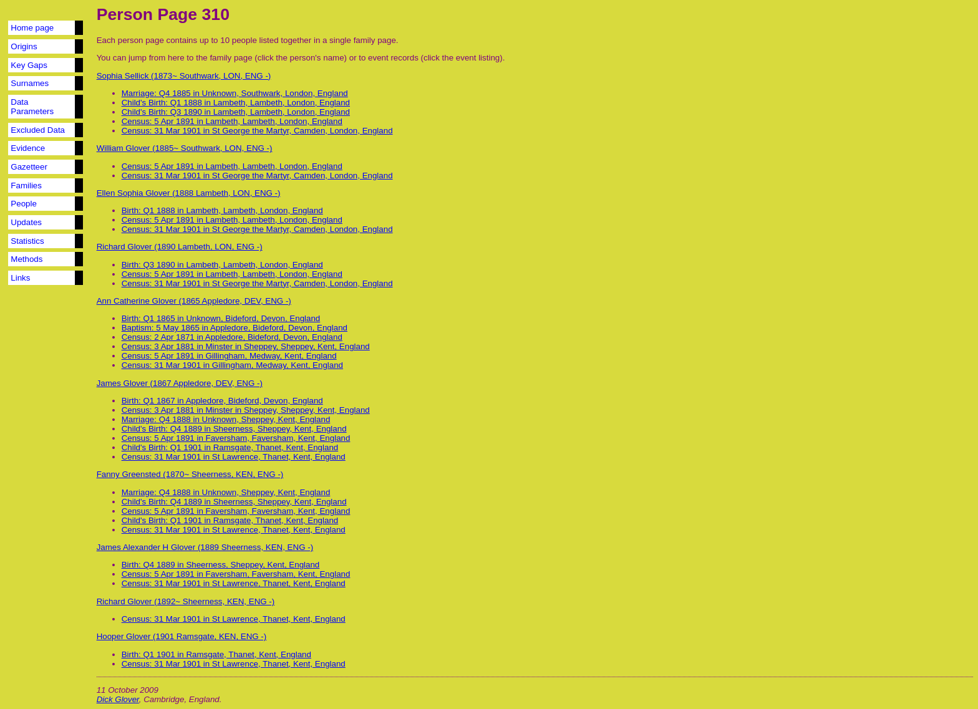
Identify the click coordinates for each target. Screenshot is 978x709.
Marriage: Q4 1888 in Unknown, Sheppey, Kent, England (226, 419)
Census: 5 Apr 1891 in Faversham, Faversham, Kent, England (236, 438)
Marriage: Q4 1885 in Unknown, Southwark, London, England (235, 93)
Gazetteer (29, 166)
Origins (24, 46)
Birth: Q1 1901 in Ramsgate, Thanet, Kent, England (216, 654)
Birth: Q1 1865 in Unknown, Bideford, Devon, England (221, 318)
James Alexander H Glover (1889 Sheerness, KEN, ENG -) (205, 547)
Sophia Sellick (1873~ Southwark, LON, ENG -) (184, 75)
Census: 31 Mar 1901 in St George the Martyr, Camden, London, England (257, 130)
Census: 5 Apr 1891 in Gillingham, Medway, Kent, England (229, 355)
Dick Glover (118, 699)
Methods (26, 259)
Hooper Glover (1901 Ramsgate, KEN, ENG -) (182, 636)
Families (26, 185)
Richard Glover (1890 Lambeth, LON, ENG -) (180, 246)
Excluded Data (38, 130)
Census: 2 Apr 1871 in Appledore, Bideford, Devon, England (232, 337)
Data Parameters (32, 106)
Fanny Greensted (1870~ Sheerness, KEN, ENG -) (190, 474)
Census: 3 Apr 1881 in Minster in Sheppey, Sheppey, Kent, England (246, 346)
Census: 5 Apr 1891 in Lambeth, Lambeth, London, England (232, 121)
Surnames (30, 83)
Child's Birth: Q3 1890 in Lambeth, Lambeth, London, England (236, 112)
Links (20, 277)
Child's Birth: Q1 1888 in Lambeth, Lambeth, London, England (236, 102)
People (24, 203)
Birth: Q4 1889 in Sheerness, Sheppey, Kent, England (221, 564)
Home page (32, 27)
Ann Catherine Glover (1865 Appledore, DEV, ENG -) (194, 301)
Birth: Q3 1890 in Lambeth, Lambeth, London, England (222, 264)
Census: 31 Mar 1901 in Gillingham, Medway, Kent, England (232, 365)
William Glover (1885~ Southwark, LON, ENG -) (185, 148)
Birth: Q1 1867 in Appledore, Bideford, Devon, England (222, 400)
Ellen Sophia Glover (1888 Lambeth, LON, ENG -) (189, 193)
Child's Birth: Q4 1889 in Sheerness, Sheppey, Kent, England (234, 428)
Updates (26, 222)
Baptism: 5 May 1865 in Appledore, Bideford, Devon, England (234, 327)
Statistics (27, 241)
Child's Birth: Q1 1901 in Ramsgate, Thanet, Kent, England (230, 447)
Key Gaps (29, 65)
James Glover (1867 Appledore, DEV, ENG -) (180, 383)
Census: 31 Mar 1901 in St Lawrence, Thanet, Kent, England (234, 456)
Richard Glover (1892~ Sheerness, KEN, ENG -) (186, 601)
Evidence (28, 148)
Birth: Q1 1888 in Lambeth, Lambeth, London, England (222, 210)
